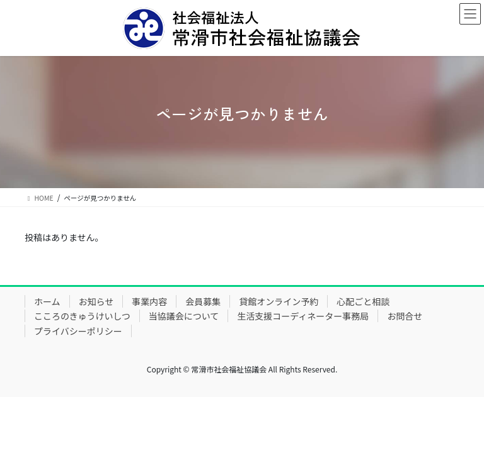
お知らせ (96, 301)
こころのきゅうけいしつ (82, 316)
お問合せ (404, 316)
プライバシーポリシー (78, 331)
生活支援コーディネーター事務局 (303, 316)
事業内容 (149, 301)
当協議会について (184, 316)
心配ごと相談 (363, 301)
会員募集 (203, 301)
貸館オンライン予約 (278, 301)
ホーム (47, 301)
